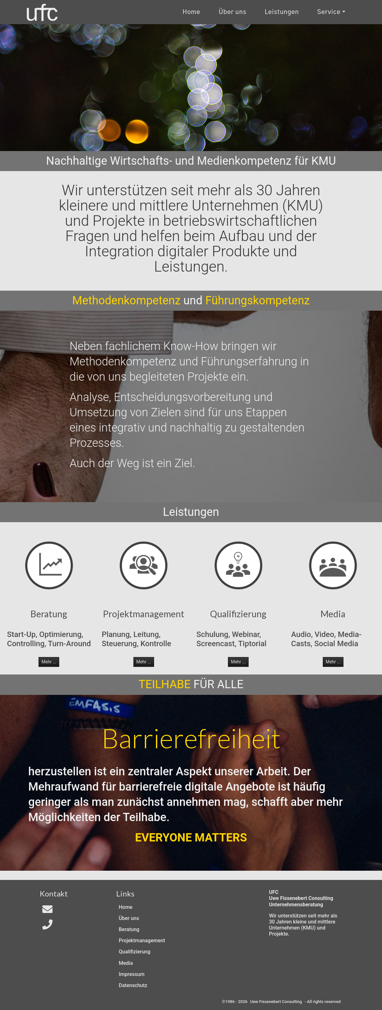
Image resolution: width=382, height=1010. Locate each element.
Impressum (132, 974)
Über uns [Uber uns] (232, 12)
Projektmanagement (142, 940)
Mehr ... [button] (48, 661)
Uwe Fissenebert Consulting (276, 1001)
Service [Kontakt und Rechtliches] (329, 12)
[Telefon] (47, 927)
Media (126, 963)
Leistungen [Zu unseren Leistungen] (282, 12)
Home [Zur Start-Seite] (191, 12)
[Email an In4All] (47, 911)
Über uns (129, 918)
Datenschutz (133, 985)
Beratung (129, 929)
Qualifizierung (134, 952)
